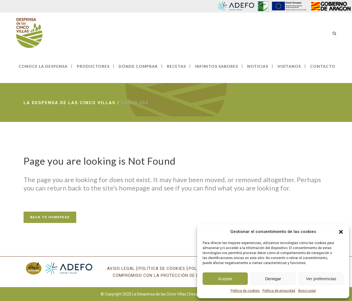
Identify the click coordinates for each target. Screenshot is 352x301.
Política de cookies (245, 291)
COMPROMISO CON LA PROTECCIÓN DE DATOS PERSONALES (176, 275)
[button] (341, 232)
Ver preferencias (321, 278)
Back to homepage (50, 217)
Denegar (273, 278)
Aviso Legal (307, 291)
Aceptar (225, 278)
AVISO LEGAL (121, 268)
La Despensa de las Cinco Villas (70, 102)
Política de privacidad (278, 291)
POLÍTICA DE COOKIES (162, 268)
